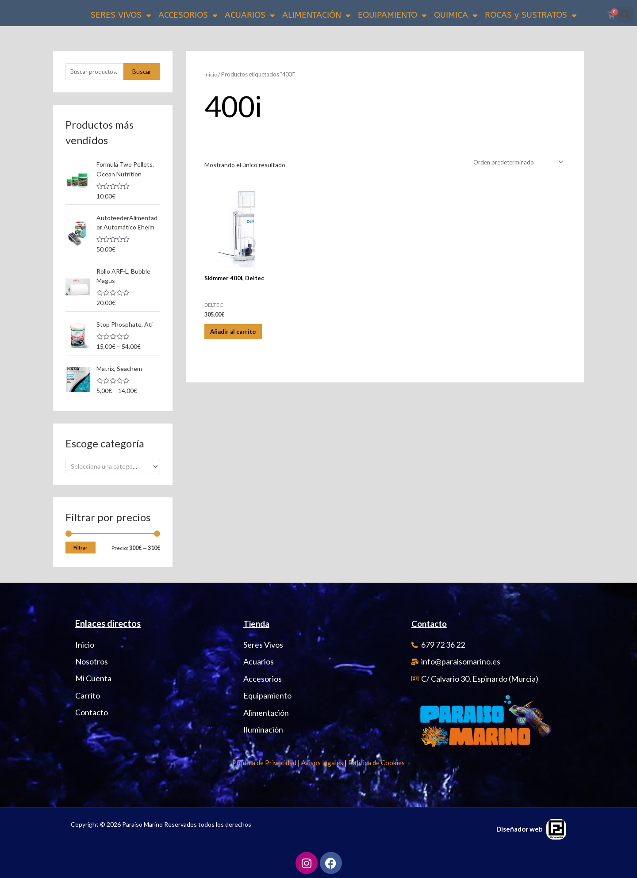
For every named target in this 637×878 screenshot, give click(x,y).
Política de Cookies (376, 762)
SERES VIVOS (121, 15)
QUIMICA (456, 15)
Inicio (211, 74)
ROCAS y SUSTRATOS (531, 15)
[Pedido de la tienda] (514, 162)
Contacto (430, 623)
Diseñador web (519, 828)
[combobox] (112, 466)
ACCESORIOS (188, 15)
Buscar (141, 72)
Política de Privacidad (264, 762)
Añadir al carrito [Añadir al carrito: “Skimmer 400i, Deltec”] (239, 336)
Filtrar (80, 547)
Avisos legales (322, 762)
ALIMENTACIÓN (316, 15)
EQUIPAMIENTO (392, 15)
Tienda (257, 623)
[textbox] (109, 466)
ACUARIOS (250, 15)
